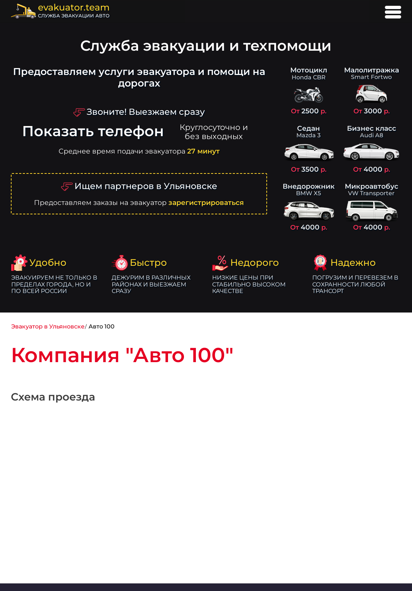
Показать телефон (93, 131)
